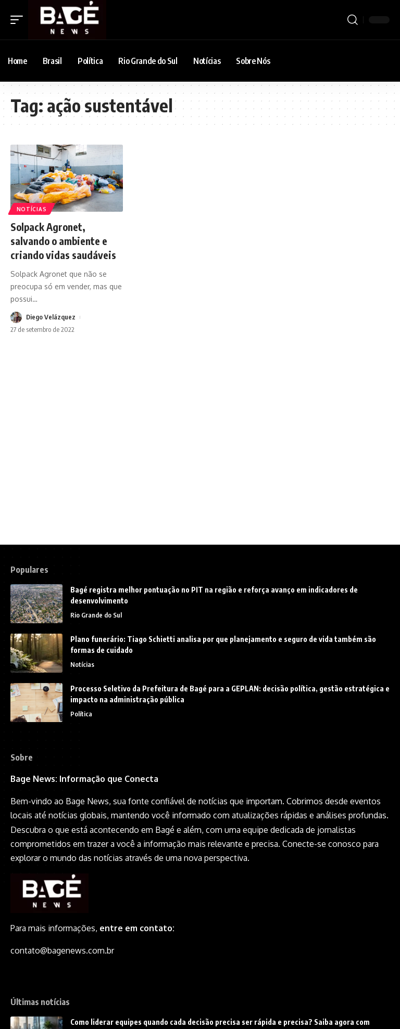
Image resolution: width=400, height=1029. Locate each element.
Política (81, 714)
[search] (352, 20)
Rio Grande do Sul (96, 615)
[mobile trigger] (19, 20)
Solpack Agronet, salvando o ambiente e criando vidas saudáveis (64, 240)
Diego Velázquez (51, 316)
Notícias (32, 208)
